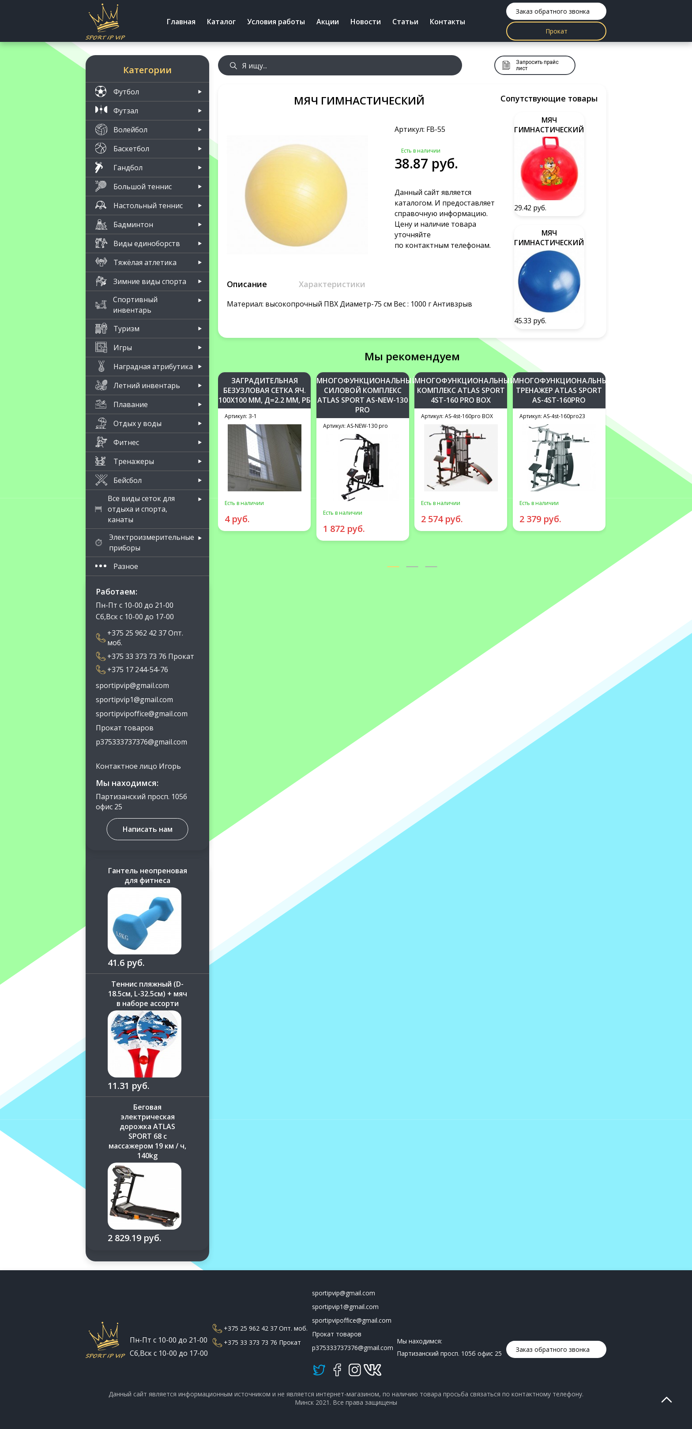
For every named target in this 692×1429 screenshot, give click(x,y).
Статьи (405, 21)
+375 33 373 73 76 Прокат (145, 656)
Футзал (116, 110)
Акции (327, 21)
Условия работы (276, 21)
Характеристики (332, 284)
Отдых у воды (128, 423)
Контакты (447, 21)
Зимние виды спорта (140, 281)
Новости (365, 21)
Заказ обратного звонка (553, 11)
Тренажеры (124, 461)
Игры (113, 347)
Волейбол (121, 129)
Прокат (556, 31)
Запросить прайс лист (530, 65)
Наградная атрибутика (144, 366)
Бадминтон (124, 224)
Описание (247, 284)
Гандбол (119, 167)
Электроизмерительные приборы (144, 542)
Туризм (117, 328)
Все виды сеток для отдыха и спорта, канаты (135, 509)
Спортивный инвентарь (126, 305)
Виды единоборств (137, 243)
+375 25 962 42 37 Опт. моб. (139, 637)
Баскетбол (122, 148)
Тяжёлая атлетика (136, 262)
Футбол (117, 91)
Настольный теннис (139, 205)
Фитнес (117, 442)
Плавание (121, 404)
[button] (393, 567)
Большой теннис (133, 186)
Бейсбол (118, 480)
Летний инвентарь (137, 385)
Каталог (221, 21)
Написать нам (148, 829)
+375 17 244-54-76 (132, 669)
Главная (181, 21)
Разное (116, 566)
